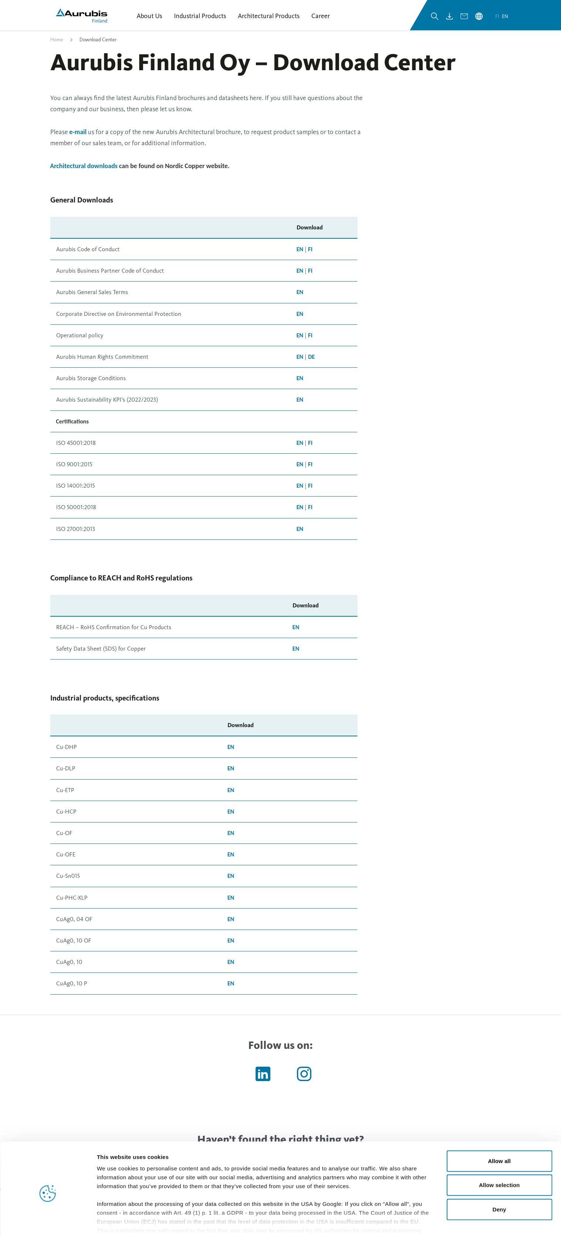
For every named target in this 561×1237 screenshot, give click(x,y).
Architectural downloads (84, 168)
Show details (387, 1222)
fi (497, 18)
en (505, 18)
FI (310, 251)
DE (311, 358)
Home (56, 42)
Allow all (499, 1130)
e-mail (78, 134)
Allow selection (499, 1154)
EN (300, 251)
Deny (499, 1178)
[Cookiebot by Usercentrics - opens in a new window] (48, 1222)
